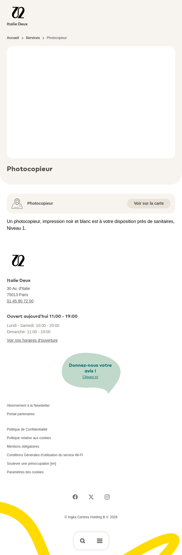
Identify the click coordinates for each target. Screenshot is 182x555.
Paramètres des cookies (25, 472)
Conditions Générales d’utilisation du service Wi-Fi (45, 455)
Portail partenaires (20, 414)
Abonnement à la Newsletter (28, 405)
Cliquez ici (90, 377)
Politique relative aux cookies (29, 438)
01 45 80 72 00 (20, 301)
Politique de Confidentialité (27, 429)
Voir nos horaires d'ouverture (32, 340)
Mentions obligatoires (23, 446)
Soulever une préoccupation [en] (31, 464)
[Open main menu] (99, 540)
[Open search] (82, 540)
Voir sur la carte (149, 203)
